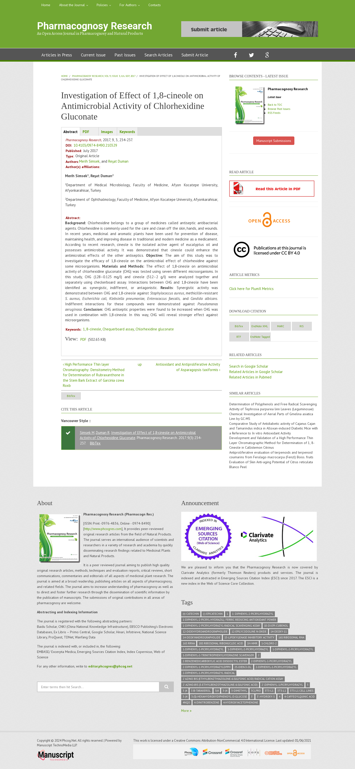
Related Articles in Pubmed (250, 377)
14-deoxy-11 (278, 633)
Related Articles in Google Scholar (256, 372)
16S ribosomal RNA (291, 639)
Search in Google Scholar (249, 366)
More (185, 712)
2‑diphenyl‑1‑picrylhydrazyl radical (209, 674)
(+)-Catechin (191, 615)
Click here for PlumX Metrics (251, 288)
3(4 (217, 692)
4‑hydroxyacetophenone (240, 704)
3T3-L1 (269, 692)
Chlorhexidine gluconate (155, 329)
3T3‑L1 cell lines (301, 692)
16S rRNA (189, 645)
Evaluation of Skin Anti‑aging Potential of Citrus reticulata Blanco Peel (271, 466)
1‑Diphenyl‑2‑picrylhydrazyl (292, 650)
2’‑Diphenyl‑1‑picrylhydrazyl (282, 686)
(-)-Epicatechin (213, 615)
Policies (102, 5)
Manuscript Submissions (273, 140)
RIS (242, 337)
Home (45, 5)
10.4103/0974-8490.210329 (95, 145)
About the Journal (72, 5)
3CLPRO (256, 692)
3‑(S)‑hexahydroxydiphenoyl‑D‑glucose (219, 698)
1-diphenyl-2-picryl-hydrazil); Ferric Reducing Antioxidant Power (229, 621)
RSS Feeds (274, 113)
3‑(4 (185, 698)
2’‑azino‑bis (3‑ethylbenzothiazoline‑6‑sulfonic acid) (220, 686)
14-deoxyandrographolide (201, 639)
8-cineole (93, 329)
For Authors (128, 5)
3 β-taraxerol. (201, 692)
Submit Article (194, 55)
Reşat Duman (118, 161)
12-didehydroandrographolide (205, 633)
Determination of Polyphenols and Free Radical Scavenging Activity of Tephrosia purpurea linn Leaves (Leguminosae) (273, 407)
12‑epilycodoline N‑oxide (248, 633)
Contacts (154, 5)
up (140, 364)
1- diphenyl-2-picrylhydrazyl (252, 615)
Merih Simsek (89, 161)
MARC (295, 326)
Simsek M (87, 433)
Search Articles (158, 55)
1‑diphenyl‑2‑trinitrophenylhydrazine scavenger (218, 656)
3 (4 (185, 692)
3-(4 (225, 692)
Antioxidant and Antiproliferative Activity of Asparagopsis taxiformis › (187, 367)
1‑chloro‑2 (269, 645)
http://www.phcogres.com (103, 530)
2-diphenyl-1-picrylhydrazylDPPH (207, 668)
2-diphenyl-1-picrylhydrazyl (271, 662)
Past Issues (125, 55)
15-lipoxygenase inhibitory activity (249, 639)
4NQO (186, 704)
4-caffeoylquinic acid (299, 698)
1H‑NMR (252, 645)
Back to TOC (276, 104)
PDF (83, 339)
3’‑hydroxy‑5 (266, 698)
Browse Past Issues (279, 109)
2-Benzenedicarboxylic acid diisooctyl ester (215, 662)
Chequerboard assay (119, 329)
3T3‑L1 (281, 692)
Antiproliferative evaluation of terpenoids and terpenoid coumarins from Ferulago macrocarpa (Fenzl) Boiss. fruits (271, 456)
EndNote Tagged (295, 337)
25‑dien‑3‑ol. (243, 668)
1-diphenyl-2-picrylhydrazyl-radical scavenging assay (221, 627)
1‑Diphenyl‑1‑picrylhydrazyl (203, 650)
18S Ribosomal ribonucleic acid (221, 645)
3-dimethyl (239, 692)
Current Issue (93, 55)
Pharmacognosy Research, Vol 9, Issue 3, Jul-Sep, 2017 (103, 76)
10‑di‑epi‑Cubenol (276, 627)
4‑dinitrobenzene (206, 704)
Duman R (103, 433)
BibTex (74, 396)
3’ (252, 698)
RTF (268, 337)
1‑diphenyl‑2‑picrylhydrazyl (248, 650)
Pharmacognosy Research (94, 26)
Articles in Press (56, 55)
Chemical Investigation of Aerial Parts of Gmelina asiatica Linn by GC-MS (271, 417)
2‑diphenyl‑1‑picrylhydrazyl (276, 668)
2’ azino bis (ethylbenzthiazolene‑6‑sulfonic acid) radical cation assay (233, 680)
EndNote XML (269, 326)
